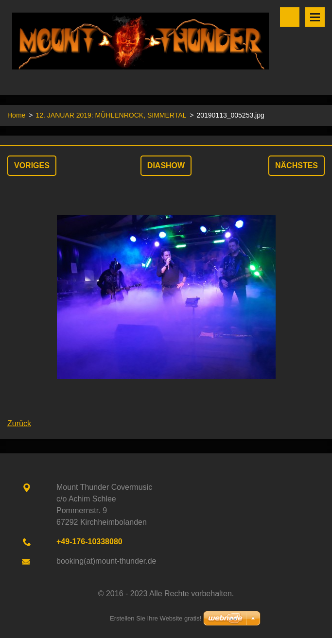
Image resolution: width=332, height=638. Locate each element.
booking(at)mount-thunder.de (106, 561)
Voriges (32, 165)
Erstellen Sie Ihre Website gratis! (155, 618)
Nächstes (296, 165)
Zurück (19, 423)
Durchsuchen (289, 17)
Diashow (166, 165)
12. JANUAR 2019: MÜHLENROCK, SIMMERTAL (110, 115)
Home (16, 115)
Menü (315, 17)
